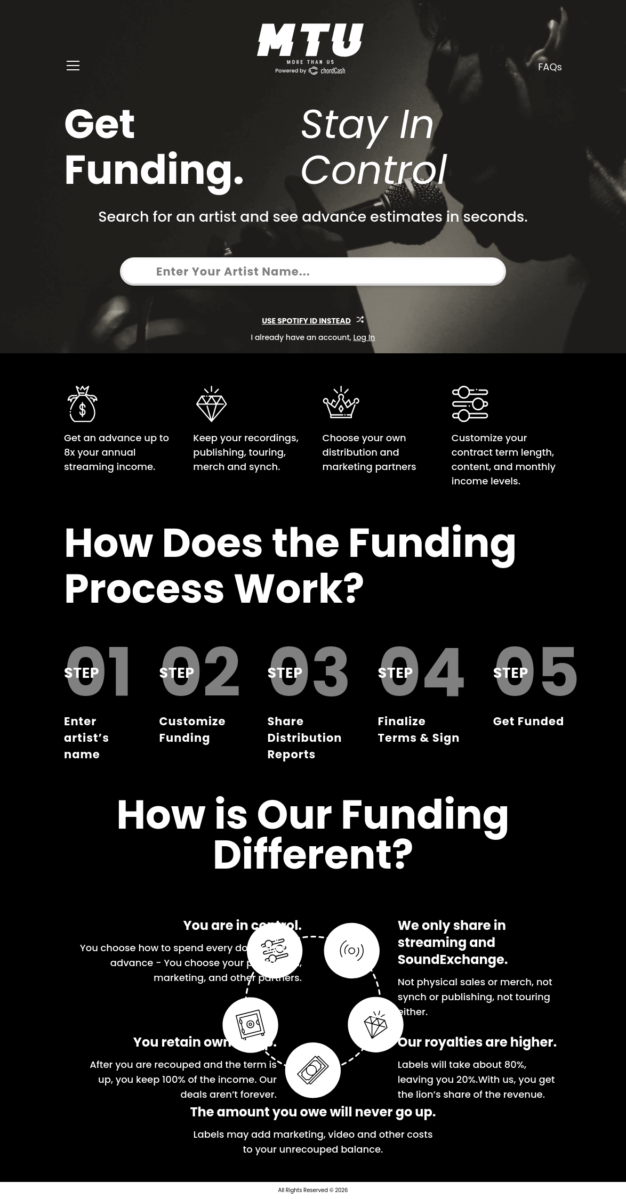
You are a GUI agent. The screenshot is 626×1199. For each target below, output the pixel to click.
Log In (364, 337)
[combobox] (138, 271)
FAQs (550, 67)
